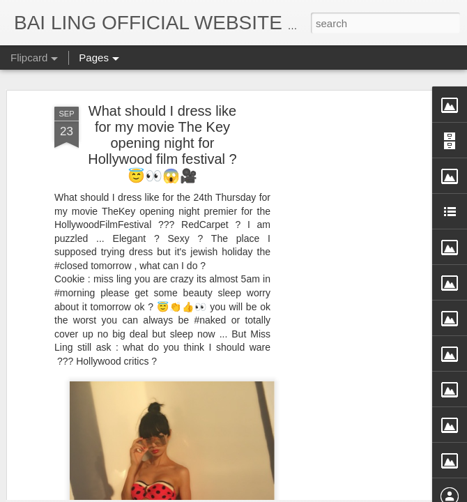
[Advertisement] (347, 259)
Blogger (319, 493)
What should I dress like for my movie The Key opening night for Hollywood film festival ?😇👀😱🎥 (162, 76)
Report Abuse (360, 493)
